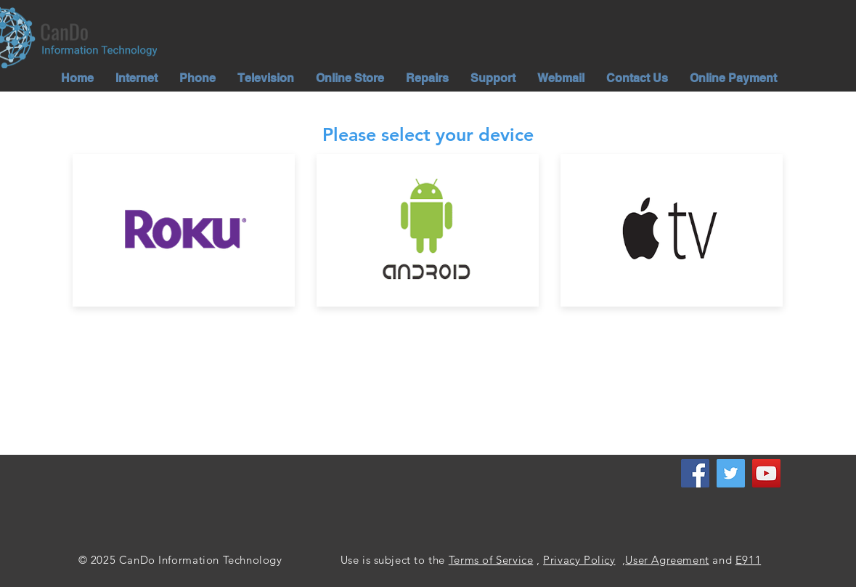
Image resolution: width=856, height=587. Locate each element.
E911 (748, 560)
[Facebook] (695, 473)
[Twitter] (731, 473)
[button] (136, 78)
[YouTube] (766, 473)
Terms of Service (491, 560)
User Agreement (667, 560)
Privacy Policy (579, 560)
